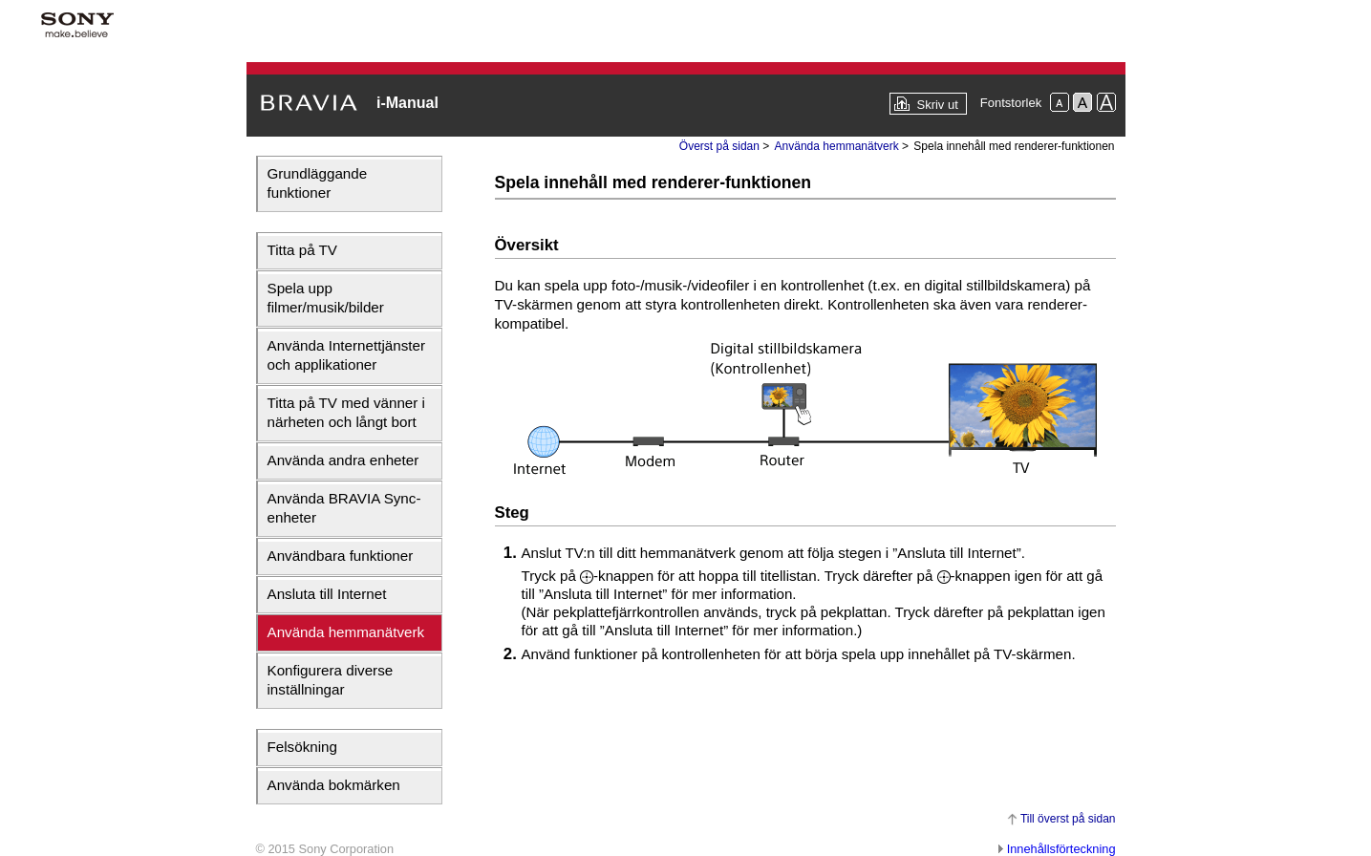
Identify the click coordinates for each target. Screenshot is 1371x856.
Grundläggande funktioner (318, 183)
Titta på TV (302, 250)
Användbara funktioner (341, 555)
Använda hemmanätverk (346, 632)
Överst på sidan (719, 146)
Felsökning (302, 746)
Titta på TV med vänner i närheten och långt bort (346, 412)
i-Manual (407, 103)
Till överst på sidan (1068, 818)
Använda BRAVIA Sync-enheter (344, 507)
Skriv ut (936, 104)
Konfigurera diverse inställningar (331, 679)
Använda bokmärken (334, 785)
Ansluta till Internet (327, 594)
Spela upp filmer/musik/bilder (326, 297)
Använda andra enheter (343, 460)
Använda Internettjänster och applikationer (346, 355)
